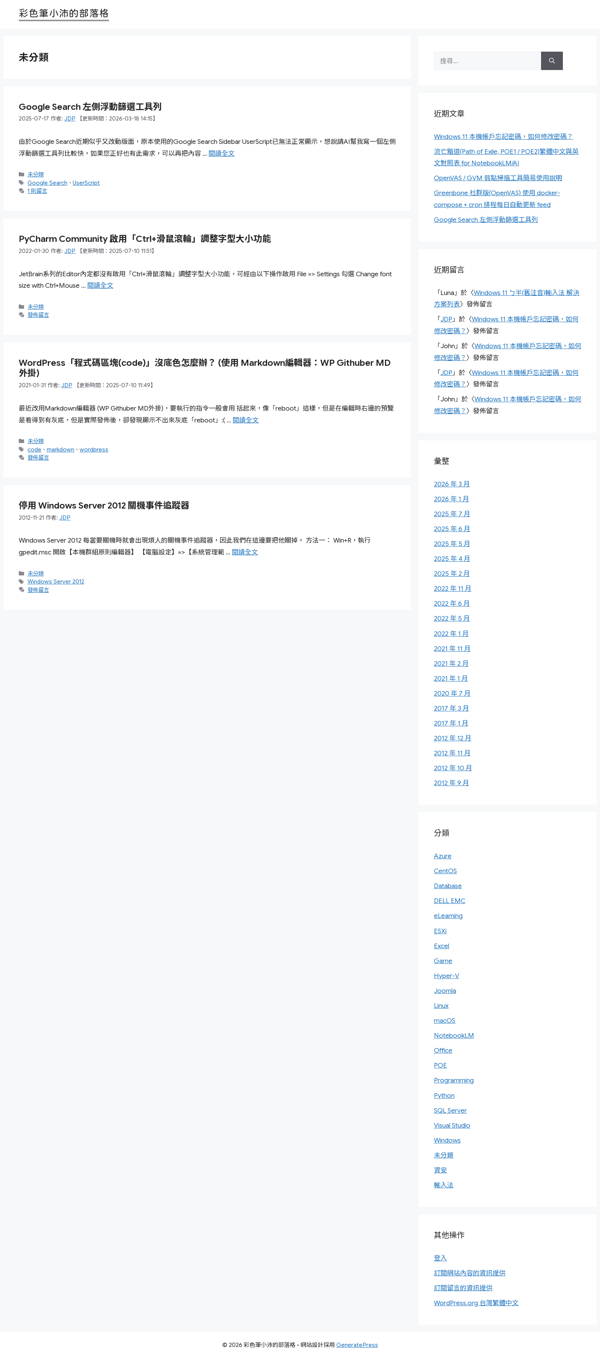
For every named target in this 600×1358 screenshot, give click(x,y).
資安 (440, 1170)
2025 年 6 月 (452, 529)
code (34, 449)
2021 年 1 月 (451, 679)
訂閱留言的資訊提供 (463, 1288)
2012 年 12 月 (452, 738)
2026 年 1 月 (451, 499)
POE (440, 1065)
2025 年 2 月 (452, 574)
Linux (441, 1006)
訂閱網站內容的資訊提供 (469, 1273)
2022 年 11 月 (452, 589)
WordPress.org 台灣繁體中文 (476, 1303)
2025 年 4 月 (452, 559)
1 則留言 (37, 190)
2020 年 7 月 (452, 694)
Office (443, 1051)
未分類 (36, 174)
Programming (454, 1080)
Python (444, 1096)
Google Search (47, 182)
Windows (447, 1140)
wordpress (94, 449)
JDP (446, 319)
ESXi (440, 931)
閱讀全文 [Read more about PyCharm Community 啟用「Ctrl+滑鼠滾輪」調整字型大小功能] (100, 286)
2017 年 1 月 (451, 723)
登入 (440, 1258)
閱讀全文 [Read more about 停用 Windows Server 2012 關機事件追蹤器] (245, 552)
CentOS (445, 871)
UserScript (86, 182)
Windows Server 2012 (56, 581)
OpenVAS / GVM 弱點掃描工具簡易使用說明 (498, 178)
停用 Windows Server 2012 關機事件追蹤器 (104, 505)
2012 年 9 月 (451, 783)
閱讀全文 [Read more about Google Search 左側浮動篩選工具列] (222, 154)
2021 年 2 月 (451, 664)
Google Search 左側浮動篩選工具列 (90, 106)
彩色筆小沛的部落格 (64, 13)
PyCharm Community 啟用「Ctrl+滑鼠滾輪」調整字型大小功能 (145, 239)
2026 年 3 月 (452, 484)
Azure (443, 856)
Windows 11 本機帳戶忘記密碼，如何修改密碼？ (503, 137)
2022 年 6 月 (452, 604)
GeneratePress (357, 1345)
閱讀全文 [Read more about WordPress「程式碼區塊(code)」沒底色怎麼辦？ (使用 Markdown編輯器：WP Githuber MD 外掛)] (246, 420)
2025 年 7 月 (452, 514)
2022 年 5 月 (452, 619)
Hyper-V (446, 976)
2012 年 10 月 (453, 768)
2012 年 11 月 (452, 753)
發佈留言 (38, 314)
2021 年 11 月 (452, 649)
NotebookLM (454, 1036)
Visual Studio (452, 1126)
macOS (444, 1021)
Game (443, 961)
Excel (441, 946)
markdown (60, 449)
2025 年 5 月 (452, 544)
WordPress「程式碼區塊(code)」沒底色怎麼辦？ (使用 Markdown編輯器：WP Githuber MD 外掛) (205, 368)
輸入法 (443, 1185)
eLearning (448, 916)
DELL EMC (449, 901)
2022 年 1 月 (451, 634)
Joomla (445, 991)
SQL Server (450, 1111)
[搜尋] (552, 61)
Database (448, 886)
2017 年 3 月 (451, 708)
